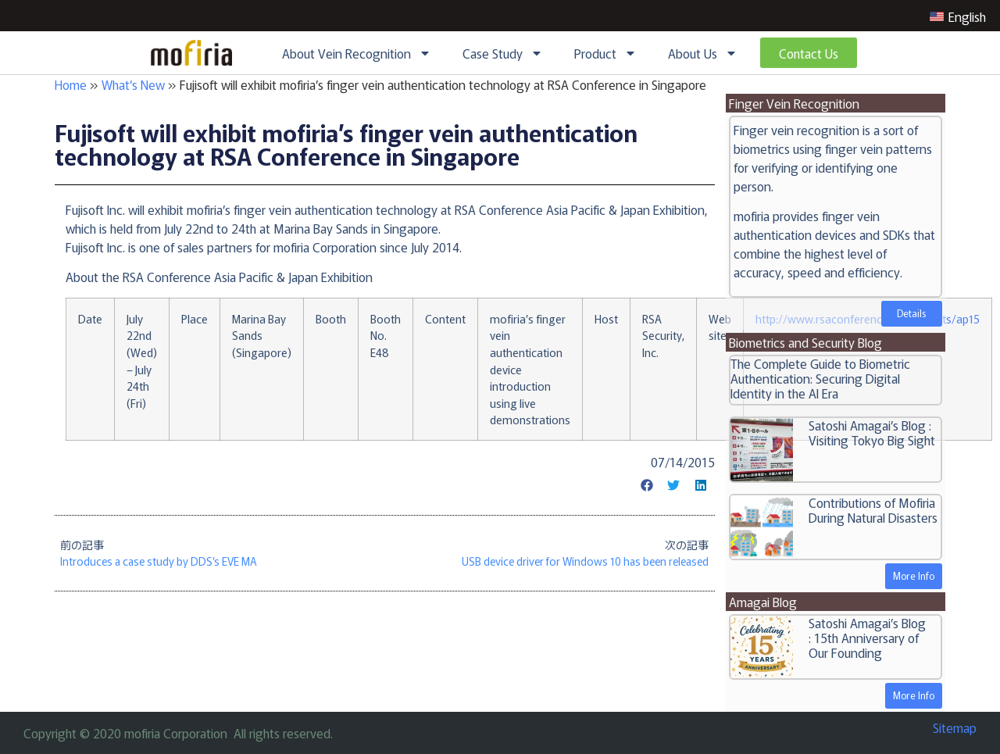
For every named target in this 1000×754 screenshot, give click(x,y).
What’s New (133, 84)
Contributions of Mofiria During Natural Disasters (873, 510)
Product (605, 53)
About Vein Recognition (356, 53)
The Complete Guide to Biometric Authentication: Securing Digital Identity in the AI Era (820, 378)
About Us (703, 53)
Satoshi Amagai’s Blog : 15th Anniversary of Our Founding (867, 637)
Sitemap (955, 727)
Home (71, 84)
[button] (647, 485)
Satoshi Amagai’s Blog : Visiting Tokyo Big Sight (872, 432)
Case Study (502, 53)
